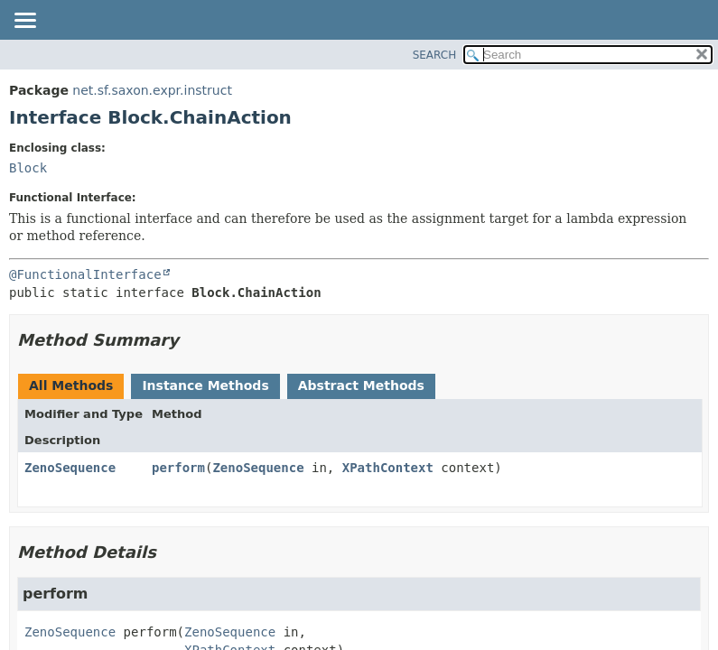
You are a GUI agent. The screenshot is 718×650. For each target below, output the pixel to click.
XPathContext (388, 467)
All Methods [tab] (71, 385)
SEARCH (435, 55)
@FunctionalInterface (85, 274)
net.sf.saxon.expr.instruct (152, 90)
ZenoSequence (70, 467)
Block (28, 168)
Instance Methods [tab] (205, 385)
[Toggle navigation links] (24, 21)
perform (178, 467)
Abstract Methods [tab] (361, 385)
